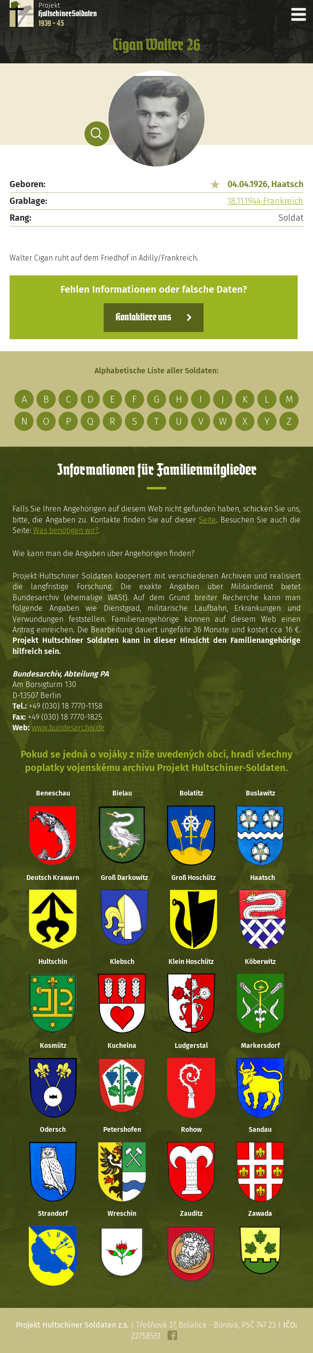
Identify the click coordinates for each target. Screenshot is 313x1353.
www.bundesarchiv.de (68, 727)
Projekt (67, 14)
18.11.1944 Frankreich (265, 201)
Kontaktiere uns (143, 317)
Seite (207, 519)
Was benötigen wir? (65, 530)
